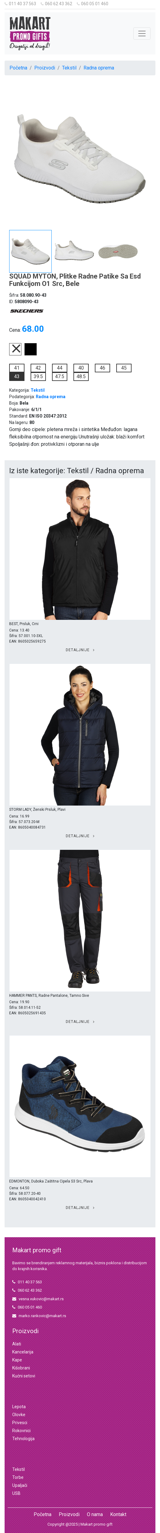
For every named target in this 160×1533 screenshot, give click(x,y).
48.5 (81, 376)
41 (17, 368)
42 (38, 368)
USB (16, 1493)
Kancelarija (22, 1351)
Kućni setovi (23, 1375)
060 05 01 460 (92, 3)
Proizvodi (44, 68)
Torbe (18, 1477)
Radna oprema (99, 68)
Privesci (19, 1422)
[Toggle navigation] (142, 33)
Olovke (18, 1414)
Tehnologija (23, 1438)
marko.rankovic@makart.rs (39, 1315)
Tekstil (69, 68)
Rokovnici (21, 1430)
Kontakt (118, 1514)
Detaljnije (80, 650)
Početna (18, 68)
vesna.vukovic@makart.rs (38, 1299)
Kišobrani (21, 1367)
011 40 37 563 (20, 3)
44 (59, 368)
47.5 (59, 376)
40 (81, 368)
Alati (16, 1343)
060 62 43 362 (56, 3)
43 (17, 376)
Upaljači (19, 1485)
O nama (95, 1514)
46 (102, 368)
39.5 (38, 376)
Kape (17, 1359)
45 (124, 368)
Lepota (19, 1406)
